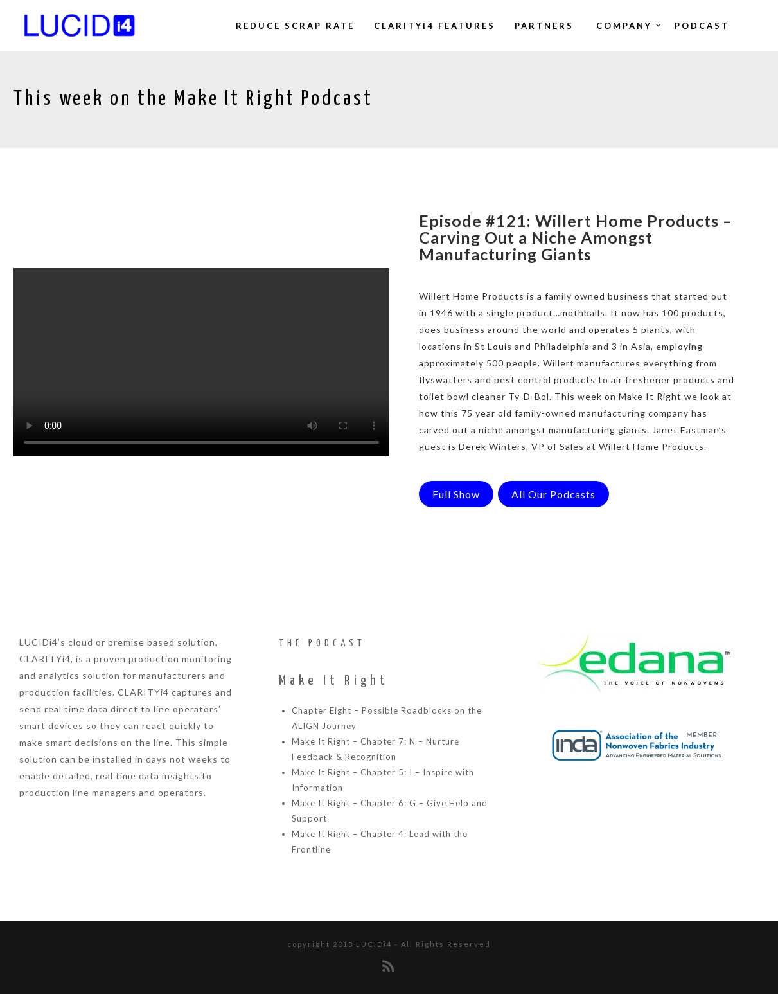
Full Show (456, 494)
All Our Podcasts (553, 494)
